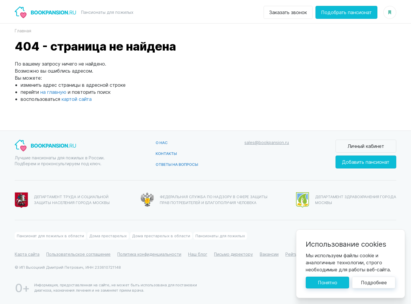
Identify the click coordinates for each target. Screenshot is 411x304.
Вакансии (269, 254)
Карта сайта (27, 254)
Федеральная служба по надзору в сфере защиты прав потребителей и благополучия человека (204, 199)
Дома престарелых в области (161, 235)
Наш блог (197, 254)
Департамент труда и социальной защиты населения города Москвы (62, 200)
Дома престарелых (108, 235)
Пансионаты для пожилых (220, 235)
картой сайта (77, 99)
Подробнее (374, 282)
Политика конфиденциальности (149, 254)
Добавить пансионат (365, 162)
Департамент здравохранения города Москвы (346, 200)
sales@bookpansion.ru (266, 142)
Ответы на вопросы (177, 164)
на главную (53, 92)
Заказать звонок (288, 12)
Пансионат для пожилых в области (50, 235)
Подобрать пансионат (346, 12)
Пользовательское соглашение (78, 254)
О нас (162, 142)
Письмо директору (233, 254)
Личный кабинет (366, 146)
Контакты (166, 153)
